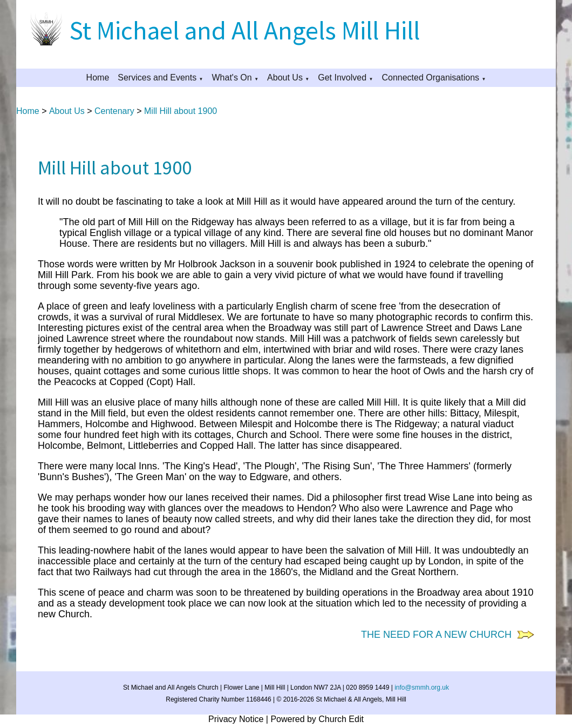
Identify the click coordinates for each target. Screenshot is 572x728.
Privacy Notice (235, 719)
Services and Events (157, 77)
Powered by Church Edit (317, 719)
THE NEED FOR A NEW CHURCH (439, 634)
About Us (285, 77)
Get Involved (342, 77)
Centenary (114, 111)
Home (98, 77)
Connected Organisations (430, 77)
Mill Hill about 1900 (180, 111)
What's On (232, 77)
